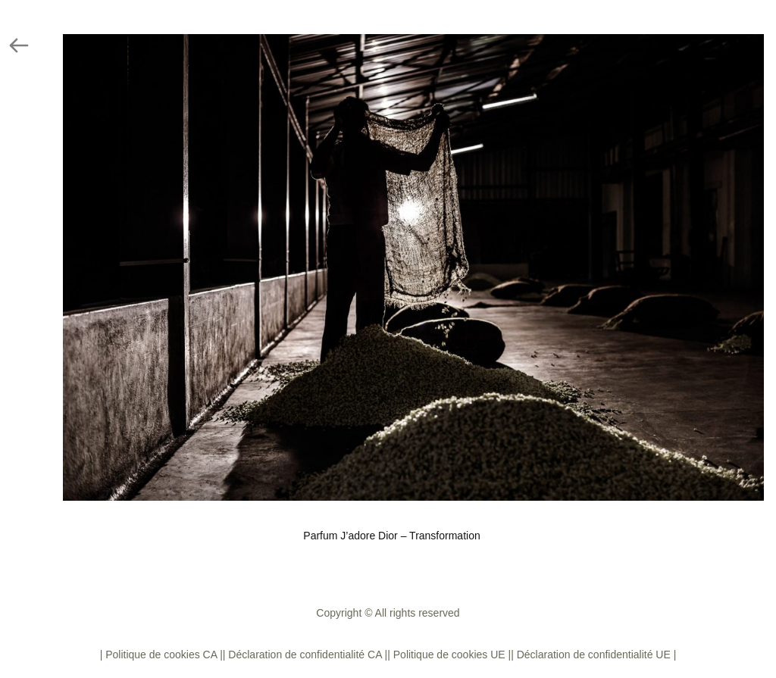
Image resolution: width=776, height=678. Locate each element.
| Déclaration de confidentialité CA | (305, 654)
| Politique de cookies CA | (161, 654)
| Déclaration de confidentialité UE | (593, 654)
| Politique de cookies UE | (449, 654)
